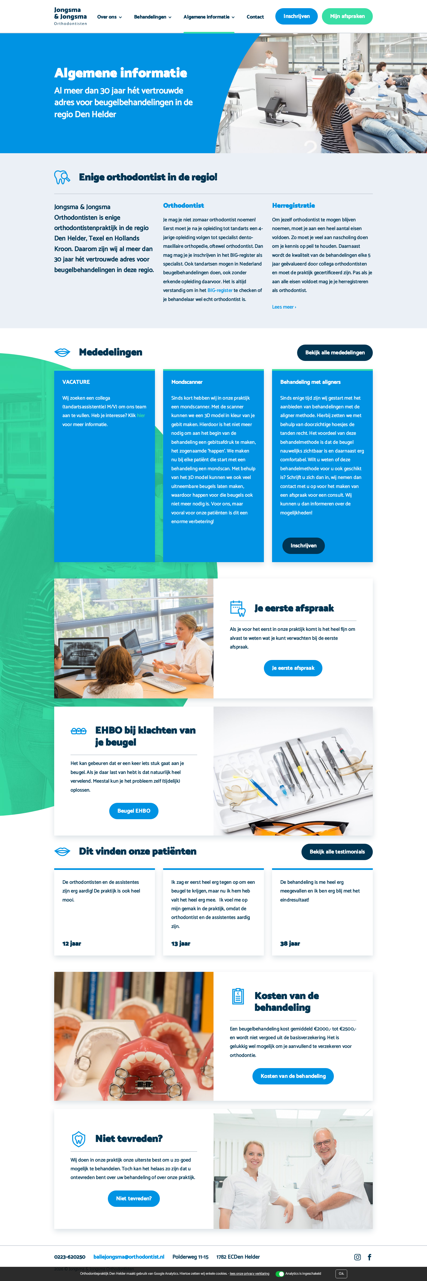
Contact (255, 17)
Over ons (107, 17)
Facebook (369, 1260)
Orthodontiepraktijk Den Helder (70, 16)
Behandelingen (150, 17)
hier (141, 416)
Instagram (357, 1260)
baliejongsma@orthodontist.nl (128, 1257)
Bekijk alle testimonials (337, 852)
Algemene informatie (207, 17)
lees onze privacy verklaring (249, 1274)
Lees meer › (284, 307)
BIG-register (220, 291)
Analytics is (303, 1273)
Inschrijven (296, 16)
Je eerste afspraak (293, 668)
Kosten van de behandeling (293, 1076)
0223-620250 (69, 1257)
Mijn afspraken (347, 16)
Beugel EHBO (133, 811)
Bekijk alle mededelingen (335, 352)
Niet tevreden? (134, 1198)
